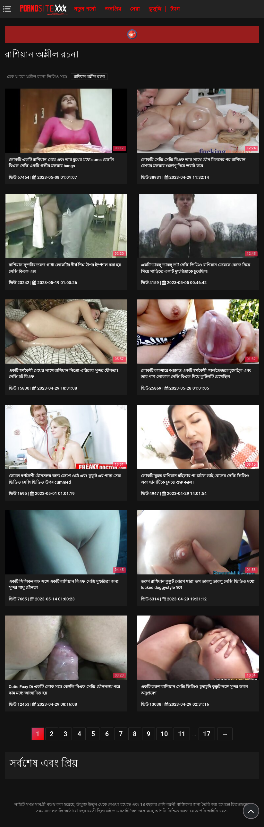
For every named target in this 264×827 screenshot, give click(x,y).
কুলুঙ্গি (156, 9)
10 (164, 734)
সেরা (135, 9)
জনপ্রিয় (113, 9)
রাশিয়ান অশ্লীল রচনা (89, 76)
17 (206, 734)
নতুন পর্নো (85, 9)
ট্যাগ (175, 9)
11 (181, 734)
